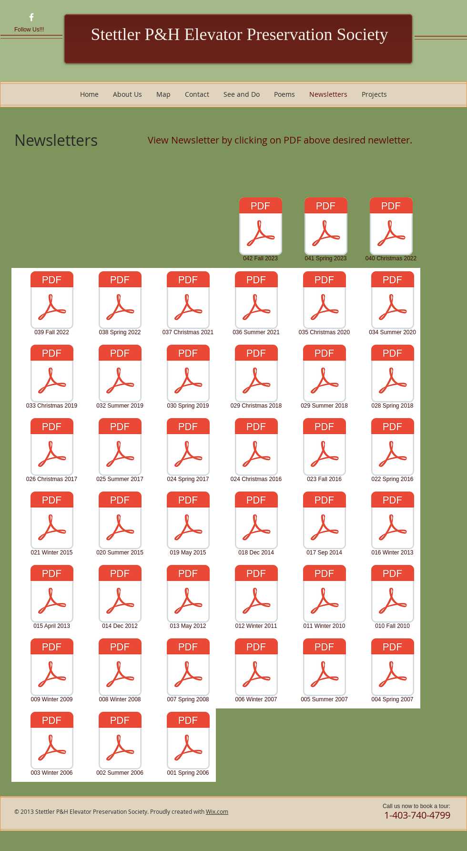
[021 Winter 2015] (51, 525)
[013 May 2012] (188, 598)
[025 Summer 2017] (119, 451)
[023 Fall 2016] (324, 451)
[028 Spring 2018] (392, 378)
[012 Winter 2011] (256, 598)
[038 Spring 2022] (119, 304)
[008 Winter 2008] (119, 671)
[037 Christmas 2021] (188, 304)
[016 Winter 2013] (392, 525)
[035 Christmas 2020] (324, 304)
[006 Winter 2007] (256, 671)
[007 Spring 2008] (188, 671)
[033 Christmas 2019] (51, 378)
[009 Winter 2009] (51, 671)
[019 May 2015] (188, 525)
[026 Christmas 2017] (51, 451)
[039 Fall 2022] (51, 304)
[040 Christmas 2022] (391, 230)
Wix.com (217, 811)
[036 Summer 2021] (256, 304)
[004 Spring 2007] (392, 671)
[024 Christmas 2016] (256, 451)
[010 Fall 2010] (392, 598)
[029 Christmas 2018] (256, 378)
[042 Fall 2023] (260, 230)
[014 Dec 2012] (119, 598)
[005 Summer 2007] (324, 671)
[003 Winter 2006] (51, 745)
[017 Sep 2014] (324, 525)
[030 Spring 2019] (188, 378)
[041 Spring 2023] (325, 230)
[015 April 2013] (51, 598)
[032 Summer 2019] (119, 378)
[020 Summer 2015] (119, 525)
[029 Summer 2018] (324, 378)
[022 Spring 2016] (392, 451)
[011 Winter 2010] (324, 598)
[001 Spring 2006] (188, 745)
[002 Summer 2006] (119, 745)
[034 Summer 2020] (392, 304)
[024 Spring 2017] (188, 451)
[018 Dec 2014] (256, 525)
